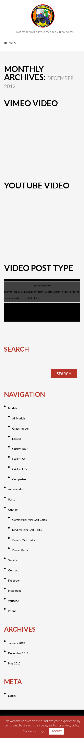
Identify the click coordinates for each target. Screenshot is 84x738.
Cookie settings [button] (33, 731)
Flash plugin (33, 298)
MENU (10, 42)
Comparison (19, 479)
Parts (11, 499)
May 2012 (14, 663)
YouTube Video (36, 185)
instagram (14, 590)
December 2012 (18, 653)
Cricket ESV (19, 469)
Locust (16, 438)
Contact (13, 570)
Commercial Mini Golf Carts (29, 519)
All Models (18, 418)
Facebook (14, 580)
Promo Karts (20, 550)
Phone (12, 611)
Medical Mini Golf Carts (27, 530)
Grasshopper (20, 428)
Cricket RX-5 (20, 448)
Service (12, 560)
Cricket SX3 (19, 459)
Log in (12, 695)
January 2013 (16, 643)
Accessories (16, 489)
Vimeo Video (31, 103)
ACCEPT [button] (56, 731)
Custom (13, 509)
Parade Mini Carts (23, 540)
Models (12, 408)
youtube (13, 600)
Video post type (38, 268)
